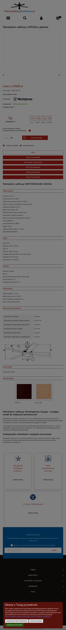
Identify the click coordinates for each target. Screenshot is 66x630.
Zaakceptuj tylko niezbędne (17, 621)
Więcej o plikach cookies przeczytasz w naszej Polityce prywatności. (28, 617)
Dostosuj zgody (36, 621)
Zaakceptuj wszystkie (14, 625)
